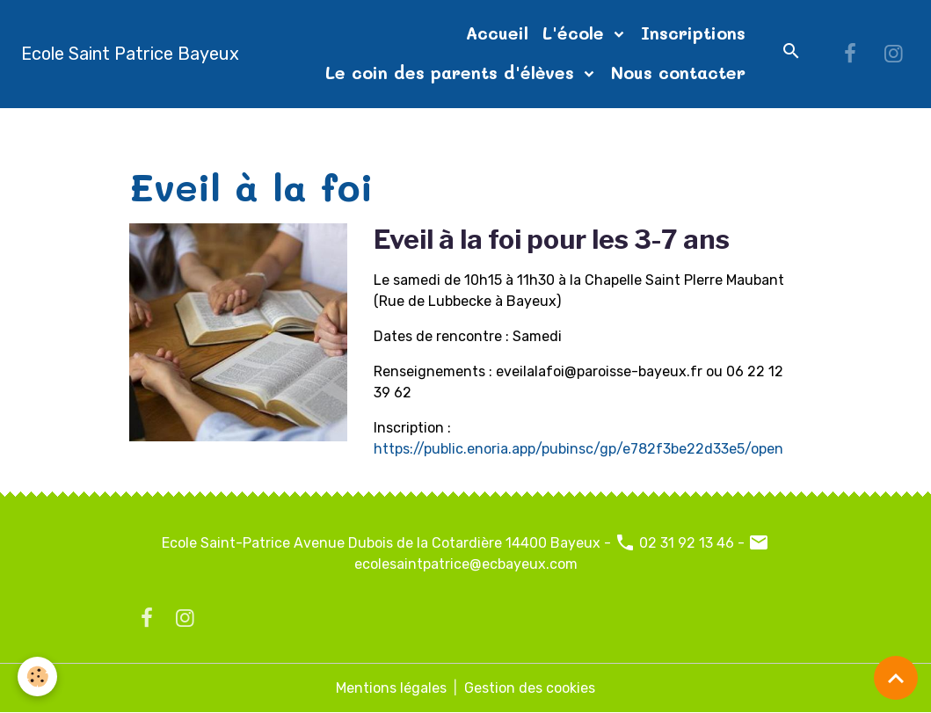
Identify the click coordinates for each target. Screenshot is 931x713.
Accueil (497, 33)
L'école (576, 33)
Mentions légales (391, 688)
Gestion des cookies (529, 688)
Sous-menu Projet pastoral (289, 128)
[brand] (130, 53)
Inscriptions (693, 33)
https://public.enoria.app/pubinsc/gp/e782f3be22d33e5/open (578, 448)
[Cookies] (37, 676)
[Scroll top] (896, 678)
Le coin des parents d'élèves (452, 73)
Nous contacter (678, 73)
